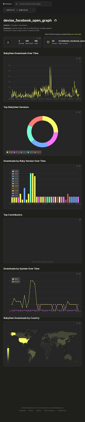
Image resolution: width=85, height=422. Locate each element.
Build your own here (74, 34)
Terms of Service (49, 410)
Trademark (22, 410)
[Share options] (37, 38)
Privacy (31, 410)
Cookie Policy (62, 410)
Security (38, 410)
